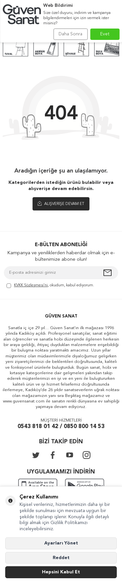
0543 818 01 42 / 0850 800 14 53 (61, 426)
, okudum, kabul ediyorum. (50, 285)
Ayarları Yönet (61, 543)
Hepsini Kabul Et (61, 572)
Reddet (61, 558)
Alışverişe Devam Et (61, 203)
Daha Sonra (70, 34)
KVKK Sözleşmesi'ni (31, 285)
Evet (105, 34)
